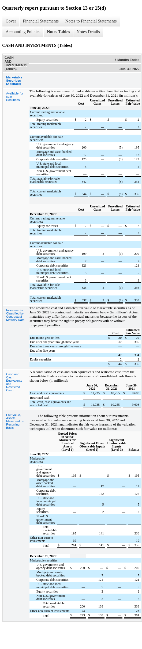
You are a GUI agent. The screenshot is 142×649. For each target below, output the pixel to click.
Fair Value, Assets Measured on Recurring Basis (15, 421)
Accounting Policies (23, 31)
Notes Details (88, 31)
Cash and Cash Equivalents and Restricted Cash (14, 382)
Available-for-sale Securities (15, 96)
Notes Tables (58, 31)
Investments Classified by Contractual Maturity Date (15, 315)
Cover (11, 21)
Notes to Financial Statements (91, 21)
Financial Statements (41, 21)
